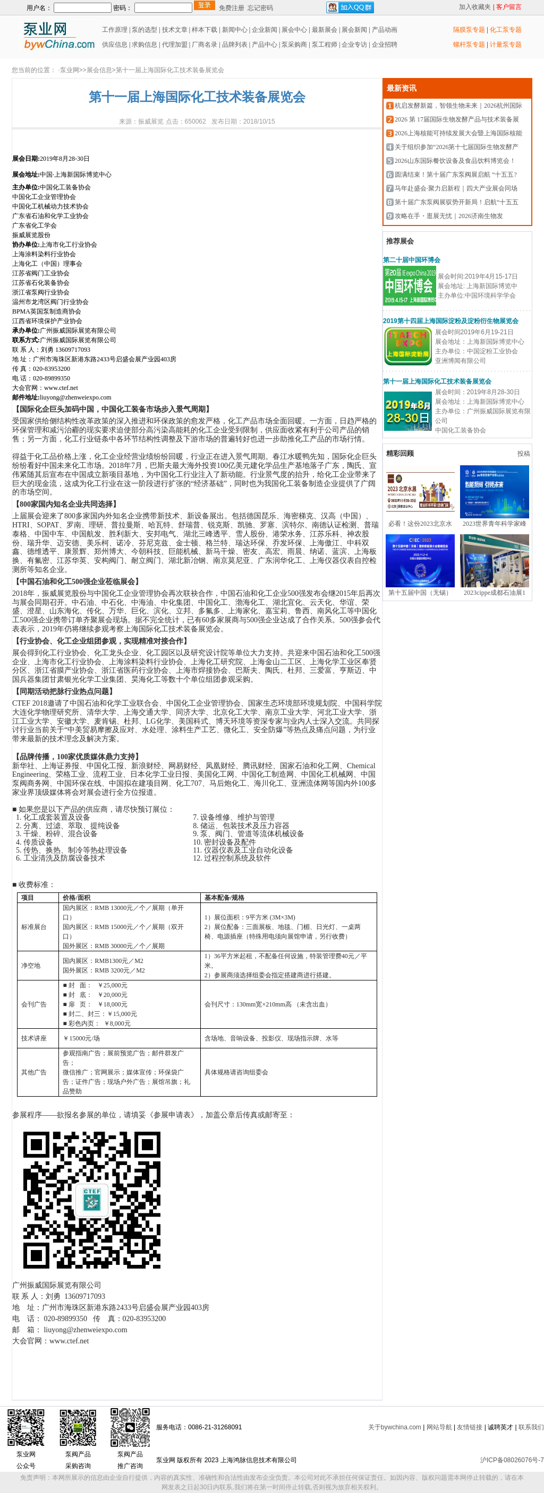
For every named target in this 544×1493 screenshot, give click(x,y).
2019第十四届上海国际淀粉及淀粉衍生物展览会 (450, 321)
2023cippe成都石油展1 (494, 592)
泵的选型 (145, 29)
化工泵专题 (506, 29)
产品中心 (264, 44)
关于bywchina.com (394, 1427)
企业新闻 (265, 29)
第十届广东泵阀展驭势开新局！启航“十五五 (456, 202)
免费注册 (231, 8)
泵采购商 (293, 44)
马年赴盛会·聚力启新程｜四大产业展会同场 (456, 188)
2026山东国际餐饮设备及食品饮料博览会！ (455, 160)
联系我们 (531, 1427)
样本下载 (204, 29)
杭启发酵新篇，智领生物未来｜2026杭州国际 (458, 105)
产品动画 (384, 29)
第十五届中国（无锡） (420, 592)
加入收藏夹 (475, 7)
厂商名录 (205, 44)
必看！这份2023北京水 (420, 523)
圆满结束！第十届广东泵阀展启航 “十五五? (456, 174)
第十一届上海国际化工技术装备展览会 (437, 381)
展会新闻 (353, 29)
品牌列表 (234, 44)
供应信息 (114, 44)
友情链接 (469, 1427)
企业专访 (353, 44)
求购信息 (144, 44)
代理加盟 (174, 44)
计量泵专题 (506, 44)
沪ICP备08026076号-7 (512, 1460)
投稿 (524, 453)
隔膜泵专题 (469, 29)
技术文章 (174, 29)
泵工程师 (324, 44)
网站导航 (439, 1427)
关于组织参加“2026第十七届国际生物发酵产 (456, 147)
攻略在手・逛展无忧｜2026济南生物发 (449, 216)
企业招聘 (383, 44)
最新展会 (323, 29)
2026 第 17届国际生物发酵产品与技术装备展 (457, 119)
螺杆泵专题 (469, 44)
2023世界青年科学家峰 (494, 523)
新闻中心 (234, 29)
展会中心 (293, 29)
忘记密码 (260, 8)
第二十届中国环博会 (411, 260)
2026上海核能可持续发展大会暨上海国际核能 (458, 133)
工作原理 (114, 29)
